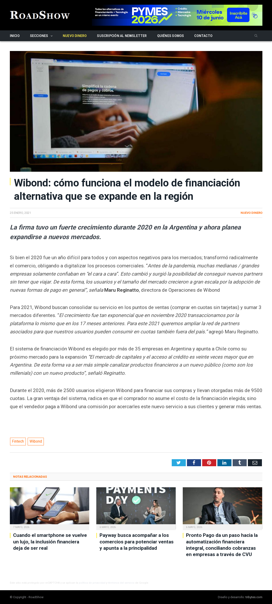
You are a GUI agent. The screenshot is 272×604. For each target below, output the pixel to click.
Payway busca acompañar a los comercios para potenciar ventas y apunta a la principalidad (137, 541)
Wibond (36, 441)
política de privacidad (92, 582)
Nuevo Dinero (75, 36)
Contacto (203, 36)
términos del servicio (121, 582)
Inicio (15, 36)
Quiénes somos (170, 36)
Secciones (39, 36)
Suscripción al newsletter (122, 36)
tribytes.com (254, 597)
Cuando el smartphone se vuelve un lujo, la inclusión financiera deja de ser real (50, 541)
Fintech (18, 441)
